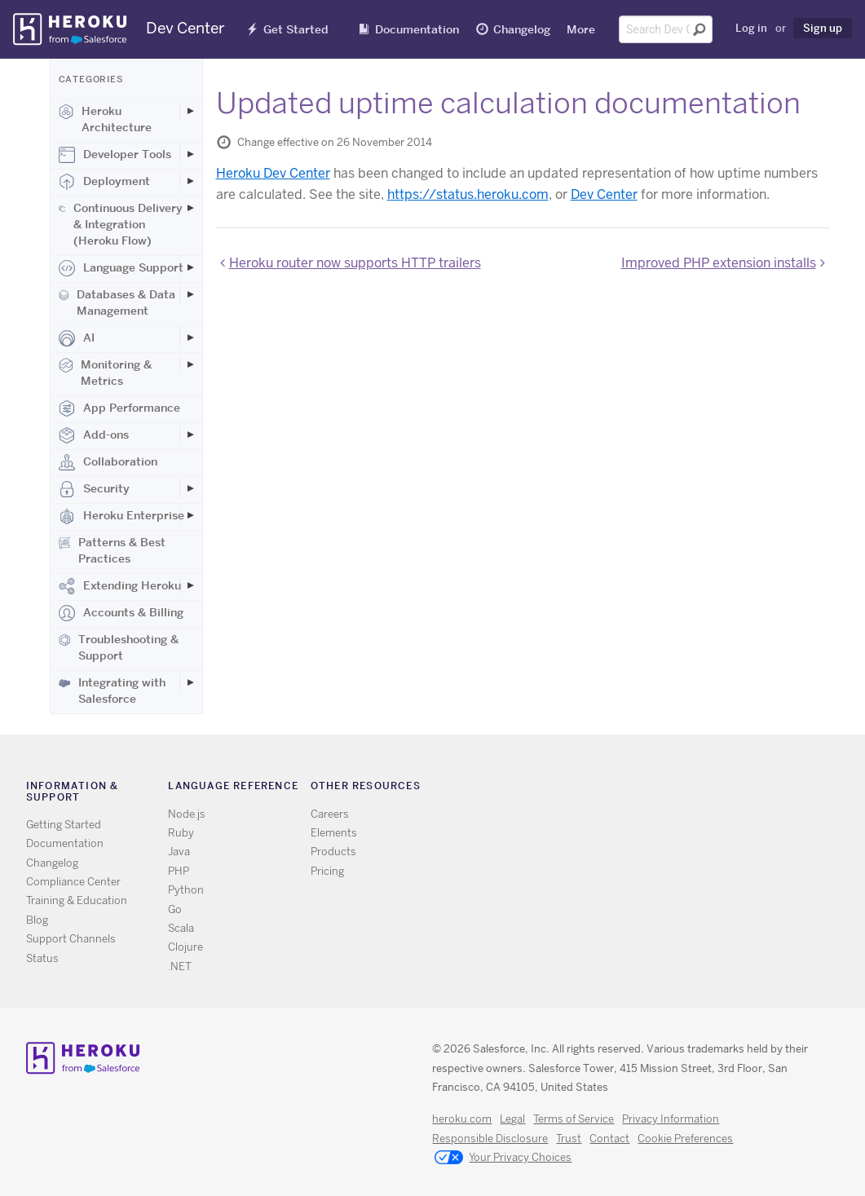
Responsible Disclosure (490, 1138)
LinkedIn (674, 789)
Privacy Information (670, 1119)
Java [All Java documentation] (179, 851)
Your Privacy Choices (503, 1158)
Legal (512, 1119)
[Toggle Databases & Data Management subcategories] (190, 294)
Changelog (521, 29)
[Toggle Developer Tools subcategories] (190, 154)
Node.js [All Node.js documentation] (186, 814)
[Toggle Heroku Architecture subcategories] (190, 111)
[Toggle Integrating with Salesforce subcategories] (190, 682)
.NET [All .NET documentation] (180, 966)
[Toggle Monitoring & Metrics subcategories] (190, 364)
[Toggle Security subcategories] (190, 488)
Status (42, 958)
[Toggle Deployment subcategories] (190, 181)
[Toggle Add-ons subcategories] (190, 434)
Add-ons (94, 435)
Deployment (104, 182)
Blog (37, 920)
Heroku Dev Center (273, 173)
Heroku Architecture (105, 119)
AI (77, 338)
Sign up (822, 27)
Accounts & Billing (121, 613)
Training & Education (76, 900)
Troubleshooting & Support (119, 647)
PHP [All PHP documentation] (178, 871)
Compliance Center (73, 882)
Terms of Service (573, 1119)
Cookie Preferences (685, 1138)
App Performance (119, 408)
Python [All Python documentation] (186, 890)
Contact (609, 1138)
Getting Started (63, 825)
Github (651, 789)
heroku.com (462, 1119)
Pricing (327, 871)
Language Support (121, 268)
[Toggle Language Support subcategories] (190, 267)
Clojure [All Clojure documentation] (185, 947)
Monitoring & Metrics (105, 372)
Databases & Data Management (117, 302)
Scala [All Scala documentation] (181, 928)
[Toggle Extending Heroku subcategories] (190, 585)
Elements (334, 833)
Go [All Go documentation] (175, 909)
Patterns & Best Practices (112, 550)
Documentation (417, 29)
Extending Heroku (120, 586)
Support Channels (71, 939)
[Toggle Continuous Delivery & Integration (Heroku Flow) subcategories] (190, 208)
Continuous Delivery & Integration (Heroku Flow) (121, 224)
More (581, 29)
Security (94, 489)
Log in (751, 27)
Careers (330, 814)
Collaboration (108, 462)
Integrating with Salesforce (112, 690)
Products (333, 851)
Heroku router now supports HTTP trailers (355, 262)
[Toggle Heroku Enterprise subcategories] (190, 515)
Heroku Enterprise (121, 516)
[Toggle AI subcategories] (190, 337)
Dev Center (604, 194)
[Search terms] (666, 29)
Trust (568, 1138)
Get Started (296, 29)
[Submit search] (699, 29)
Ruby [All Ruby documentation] (181, 833)
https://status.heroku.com (468, 194)
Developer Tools (115, 155)
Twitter (627, 789)
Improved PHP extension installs (718, 262)
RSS (603, 789)
